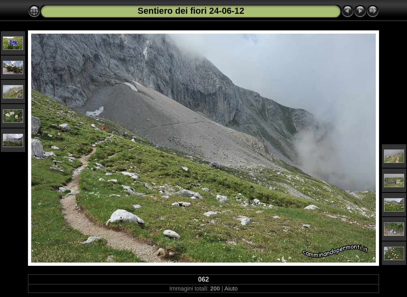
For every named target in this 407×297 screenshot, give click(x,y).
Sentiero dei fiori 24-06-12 (191, 11)
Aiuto (231, 288)
